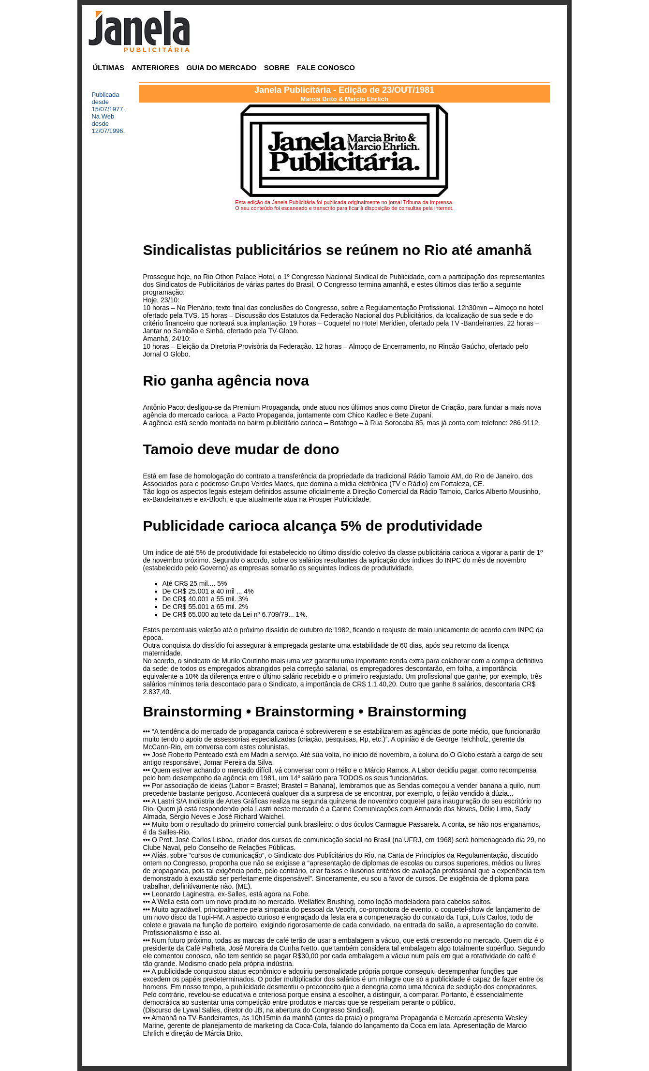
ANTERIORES (155, 67)
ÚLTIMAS (109, 67)
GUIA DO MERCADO (221, 67)
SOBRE (277, 67)
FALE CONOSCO (326, 67)
